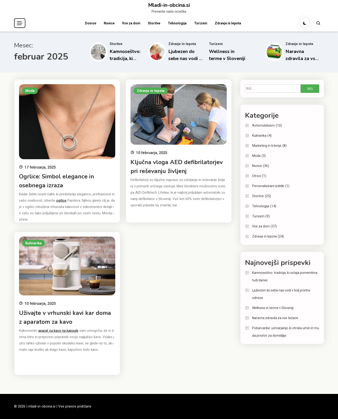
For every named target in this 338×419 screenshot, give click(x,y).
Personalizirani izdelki (268, 186)
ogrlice (61, 200)
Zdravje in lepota (228, 23)
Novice (109, 23)
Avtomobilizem (263, 125)
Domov (90, 23)
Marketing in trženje (266, 145)
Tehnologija (177, 23)
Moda (30, 91)
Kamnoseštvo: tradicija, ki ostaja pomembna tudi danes (284, 276)
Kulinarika (33, 243)
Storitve (154, 23)
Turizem (200, 23)
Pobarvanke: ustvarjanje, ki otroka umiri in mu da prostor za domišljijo (285, 331)
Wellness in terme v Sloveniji (273, 308)
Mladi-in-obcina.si (169, 5)
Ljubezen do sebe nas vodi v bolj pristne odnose (281, 294)
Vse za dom (131, 23)
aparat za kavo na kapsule (58, 330)
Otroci (256, 176)
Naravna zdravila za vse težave (301, 58)
